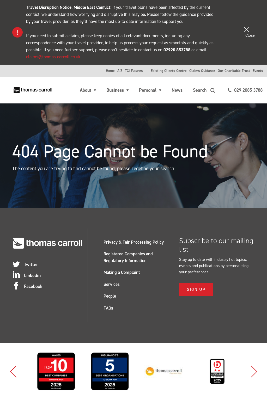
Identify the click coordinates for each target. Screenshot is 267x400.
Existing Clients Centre (169, 70)
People (110, 296)
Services (112, 284)
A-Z (119, 70)
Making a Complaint (122, 272)
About (85, 90)
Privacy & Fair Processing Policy (134, 242)
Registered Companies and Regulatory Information (128, 257)
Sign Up (196, 289)
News (177, 90)
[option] (29, 371)
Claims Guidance (202, 70)
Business (115, 90)
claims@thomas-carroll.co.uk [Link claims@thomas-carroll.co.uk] (53, 57)
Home (110, 70)
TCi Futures (134, 70)
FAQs (108, 308)
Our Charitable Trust (234, 70)
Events (258, 70)
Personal (147, 90)
